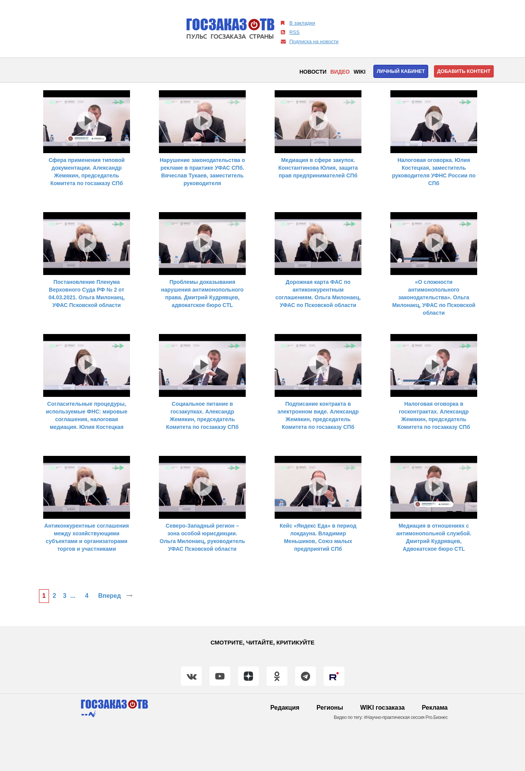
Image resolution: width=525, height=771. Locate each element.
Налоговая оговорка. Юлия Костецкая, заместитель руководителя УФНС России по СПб (434, 171)
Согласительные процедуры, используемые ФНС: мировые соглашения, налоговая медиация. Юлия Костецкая (87, 415)
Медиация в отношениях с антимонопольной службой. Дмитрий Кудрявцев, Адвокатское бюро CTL (433, 537)
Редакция (284, 707)
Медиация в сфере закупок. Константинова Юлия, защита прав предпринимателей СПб (318, 168)
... (72, 595)
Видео (339, 72)
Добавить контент (464, 71)
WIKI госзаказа (382, 707)
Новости (312, 72)
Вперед (115, 595)
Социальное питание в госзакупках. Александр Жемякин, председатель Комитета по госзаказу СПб (202, 415)
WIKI (360, 72)
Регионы (330, 707)
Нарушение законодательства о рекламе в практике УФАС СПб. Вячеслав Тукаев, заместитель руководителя (202, 171)
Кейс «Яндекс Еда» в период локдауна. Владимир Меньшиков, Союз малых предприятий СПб (318, 537)
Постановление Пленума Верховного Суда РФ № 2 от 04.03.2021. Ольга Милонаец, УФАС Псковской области (87, 293)
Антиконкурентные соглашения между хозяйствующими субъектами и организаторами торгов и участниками (86, 537)
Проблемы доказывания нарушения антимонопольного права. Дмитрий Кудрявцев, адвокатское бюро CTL (202, 293)
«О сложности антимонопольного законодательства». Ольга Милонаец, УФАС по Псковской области (434, 297)
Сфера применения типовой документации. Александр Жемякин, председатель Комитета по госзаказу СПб (87, 171)
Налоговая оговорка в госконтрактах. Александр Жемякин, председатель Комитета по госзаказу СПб (433, 415)
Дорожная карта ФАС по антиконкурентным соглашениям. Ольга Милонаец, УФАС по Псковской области (318, 293)
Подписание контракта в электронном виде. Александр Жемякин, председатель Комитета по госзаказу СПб (318, 415)
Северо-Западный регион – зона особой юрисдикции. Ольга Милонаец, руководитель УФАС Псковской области (202, 537)
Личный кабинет (401, 71)
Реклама (435, 707)
